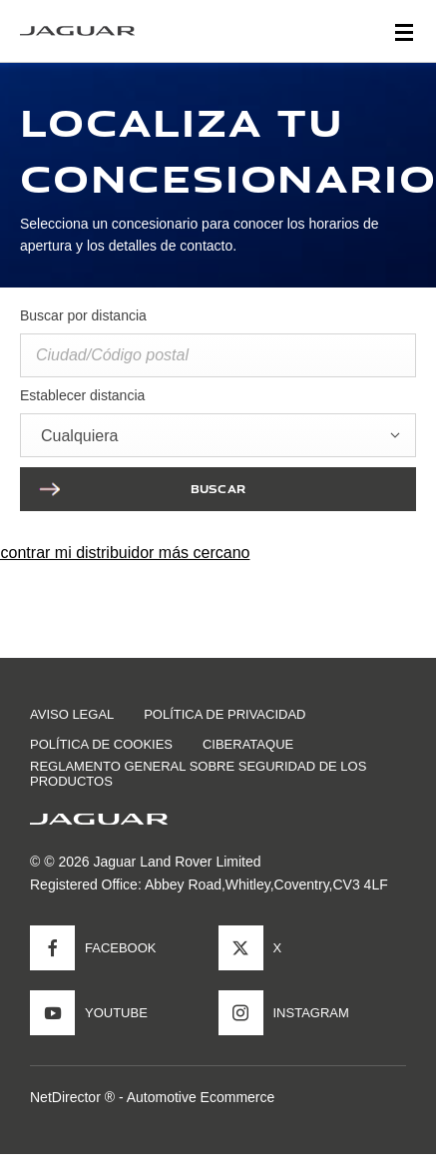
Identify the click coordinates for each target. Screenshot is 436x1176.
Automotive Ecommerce (201, 1097)
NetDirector (67, 1097)
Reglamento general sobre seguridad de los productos (198, 774)
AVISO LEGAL (72, 714)
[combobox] (218, 435)
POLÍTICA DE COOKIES (101, 744)
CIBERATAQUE (248, 744)
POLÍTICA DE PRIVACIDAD (224, 714)
